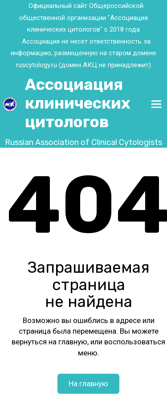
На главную (88, 383)
